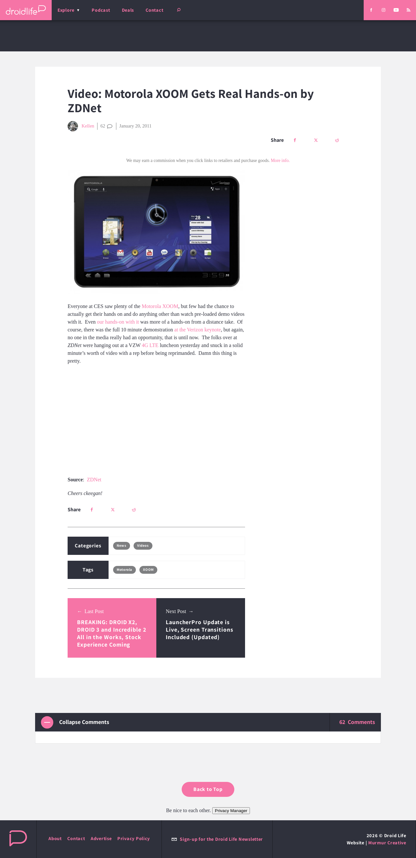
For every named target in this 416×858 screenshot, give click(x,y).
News (121, 545)
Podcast (101, 10)
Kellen (81, 126)
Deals (128, 10)
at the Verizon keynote (197, 329)
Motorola (124, 569)
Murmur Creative (387, 842)
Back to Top (208, 789)
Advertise (101, 838)
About (55, 838)
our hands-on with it (118, 322)
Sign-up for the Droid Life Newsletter (217, 839)
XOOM (148, 569)
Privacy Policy (133, 838)
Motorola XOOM (160, 306)
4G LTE (150, 345)
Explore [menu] (66, 10)
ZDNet (94, 479)
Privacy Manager (231, 810)
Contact (154, 10)
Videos (143, 545)
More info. (280, 160)
